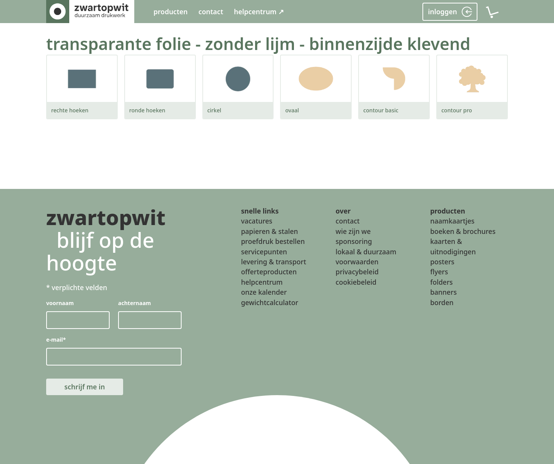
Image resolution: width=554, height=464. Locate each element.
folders (441, 282)
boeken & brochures (463, 231)
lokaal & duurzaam (365, 251)
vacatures (256, 221)
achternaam (134, 303)
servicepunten (264, 251)
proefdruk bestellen (273, 241)
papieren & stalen (269, 231)
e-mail (56, 340)
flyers (439, 272)
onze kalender (264, 292)
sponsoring (353, 241)
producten (171, 11)
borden (442, 302)
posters (442, 261)
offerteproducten (269, 272)
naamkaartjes (452, 221)
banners (443, 292)
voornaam (60, 303)
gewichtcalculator (269, 302)
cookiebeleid (355, 282)
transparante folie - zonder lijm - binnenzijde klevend (258, 43)
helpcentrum (261, 282)
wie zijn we (352, 231)
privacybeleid (357, 272)
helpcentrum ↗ (259, 11)
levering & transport (273, 261)
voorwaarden (357, 261)
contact (211, 11)
